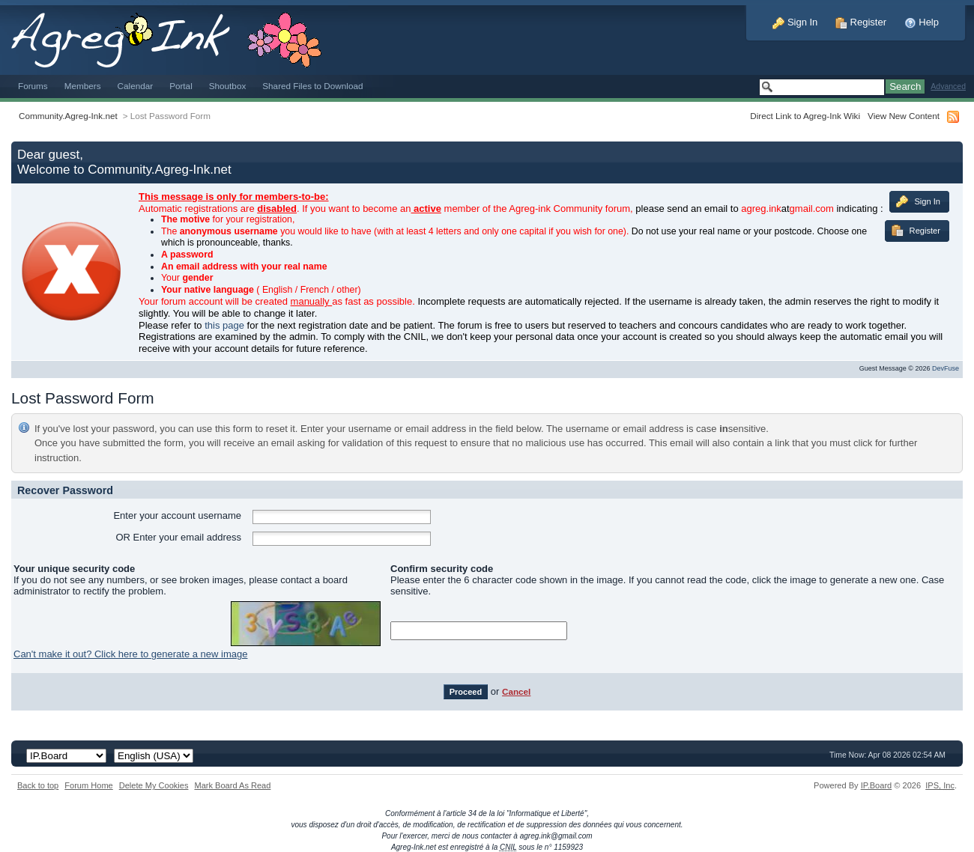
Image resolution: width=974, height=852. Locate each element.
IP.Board (876, 785)
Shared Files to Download (312, 86)
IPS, (940, 785)
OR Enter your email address (178, 537)
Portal (181, 86)
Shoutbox (227, 86)
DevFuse (945, 368)
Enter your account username (177, 515)
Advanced (948, 86)
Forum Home (88, 785)
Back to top (37, 785)
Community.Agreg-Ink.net (68, 116)
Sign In (794, 22)
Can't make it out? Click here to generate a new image (130, 654)
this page (224, 325)
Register (860, 22)
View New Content (904, 116)
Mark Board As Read (232, 785)
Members (82, 86)
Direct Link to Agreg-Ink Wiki (805, 116)
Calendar (136, 86)
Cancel (516, 691)
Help (921, 22)
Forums (33, 86)
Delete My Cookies (154, 785)
